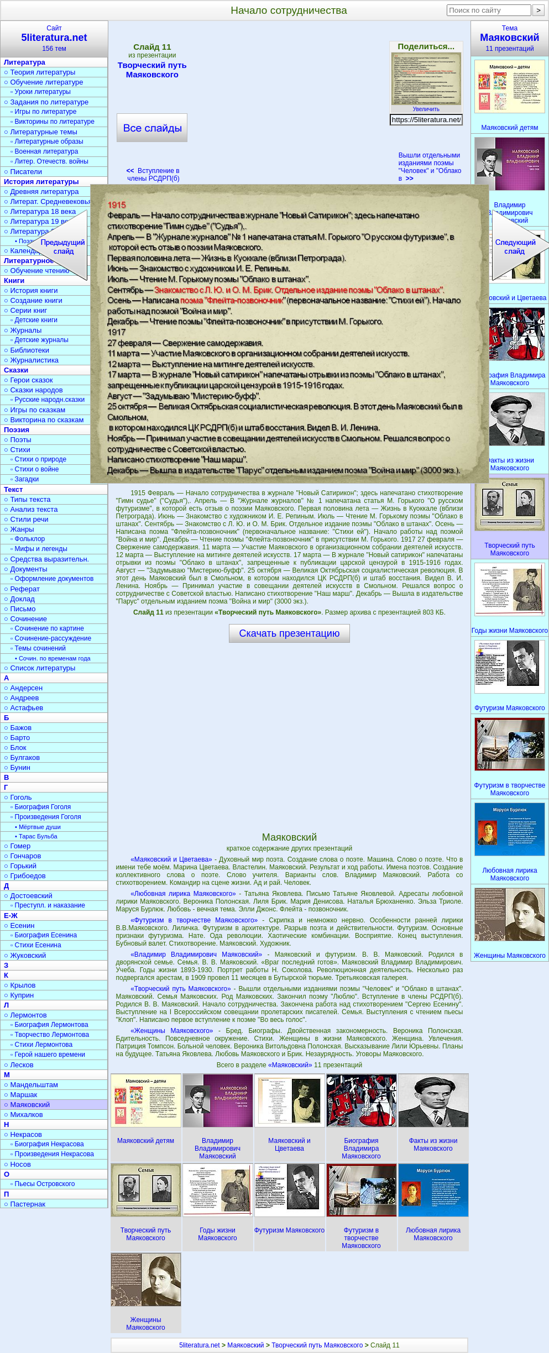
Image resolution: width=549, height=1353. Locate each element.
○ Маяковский (27, 1104)
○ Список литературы (39, 668)
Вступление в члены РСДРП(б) (152, 174)
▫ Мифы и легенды (39, 549)
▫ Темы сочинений (38, 648)
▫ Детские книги (34, 320)
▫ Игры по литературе (43, 112)
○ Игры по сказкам (34, 410)
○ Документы (25, 569)
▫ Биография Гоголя (41, 807)
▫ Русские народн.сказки (48, 399)
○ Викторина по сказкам (43, 420)
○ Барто (17, 737)
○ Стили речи (26, 519)
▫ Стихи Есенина (36, 945)
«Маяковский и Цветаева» (171, 859)
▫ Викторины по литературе (53, 121)
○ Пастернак (24, 1204)
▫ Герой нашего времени (48, 1054)
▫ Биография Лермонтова (49, 1025)
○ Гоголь (18, 797)
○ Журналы (22, 330)
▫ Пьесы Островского (43, 1184)
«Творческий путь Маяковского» (180, 989)
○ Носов (17, 1164)
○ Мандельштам (31, 1085)
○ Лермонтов (25, 1015)
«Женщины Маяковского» (171, 1031)
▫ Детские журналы (40, 340)
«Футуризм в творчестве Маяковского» (194, 920)
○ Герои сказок (28, 380)
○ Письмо (20, 609)
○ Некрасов (23, 1134)
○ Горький (20, 866)
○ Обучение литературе (43, 82)
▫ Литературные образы (47, 141)
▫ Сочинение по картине (47, 628)
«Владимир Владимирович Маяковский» (196, 954)
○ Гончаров (22, 856)
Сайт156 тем (54, 38)
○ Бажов (18, 727)
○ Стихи (17, 449)
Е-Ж (11, 915)
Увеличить (426, 106)
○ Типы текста (27, 499)
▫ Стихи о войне (35, 469)
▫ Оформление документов (52, 579)
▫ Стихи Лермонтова (41, 1044)
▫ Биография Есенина (44, 935)
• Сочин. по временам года (53, 658)
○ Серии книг (25, 310)
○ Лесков (19, 1065)
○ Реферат (22, 589)
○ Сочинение (25, 619)
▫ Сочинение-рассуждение (51, 638)
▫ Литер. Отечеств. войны (49, 161)
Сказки (16, 370)
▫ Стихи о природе (38, 459)
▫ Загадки (25, 479)
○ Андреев (21, 698)
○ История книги (31, 290)
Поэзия (16, 430)
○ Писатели (23, 171)
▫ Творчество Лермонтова (50, 1035)
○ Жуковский (25, 955)
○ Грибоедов (25, 876)
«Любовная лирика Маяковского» (183, 894)
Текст (13, 489)
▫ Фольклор (28, 539)
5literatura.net (199, 1345)
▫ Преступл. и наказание (48, 905)
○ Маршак (20, 1094)
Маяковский (245, 1345)
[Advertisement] (289, 105)
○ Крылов (19, 985)
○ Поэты (18, 440)
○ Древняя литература (41, 191)
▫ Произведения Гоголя (46, 817)
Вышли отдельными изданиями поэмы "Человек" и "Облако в (430, 166)
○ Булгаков (22, 757)
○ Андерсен (23, 688)
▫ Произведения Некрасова (52, 1154)
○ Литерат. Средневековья (48, 201)
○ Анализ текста (30, 509)
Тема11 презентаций (509, 38)
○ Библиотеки (26, 350)
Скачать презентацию (289, 633)
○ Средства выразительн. (46, 559)
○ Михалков (23, 1114)
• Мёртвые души (38, 827)
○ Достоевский (28, 895)
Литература (24, 62)
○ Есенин (19, 925)
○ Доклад (19, 599)
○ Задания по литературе (46, 102)
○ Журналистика (31, 360)
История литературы (41, 181)
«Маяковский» (291, 1065)
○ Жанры (19, 529)
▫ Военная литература (44, 151)
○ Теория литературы (39, 72)
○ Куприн (19, 995)
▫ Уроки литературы (41, 92)
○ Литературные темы (40, 132)
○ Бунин (17, 767)
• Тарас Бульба (36, 836)
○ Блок (15, 747)
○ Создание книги (33, 300)
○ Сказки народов (33, 390)
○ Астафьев (23, 708)
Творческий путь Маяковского (152, 69)
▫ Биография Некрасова (47, 1144)
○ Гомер (17, 846)
